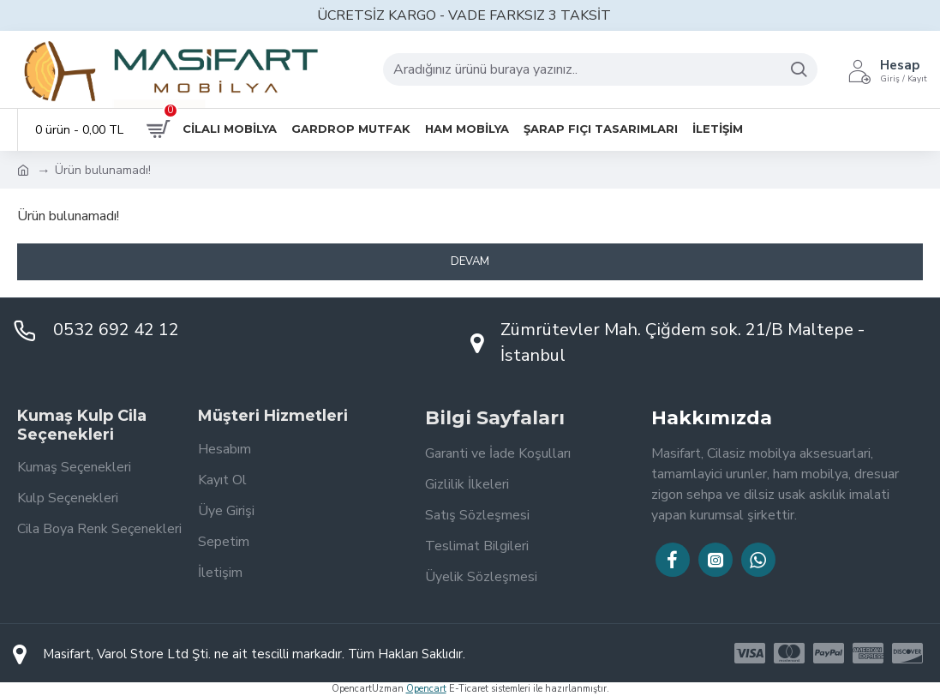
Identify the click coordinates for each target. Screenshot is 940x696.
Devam (470, 261)
